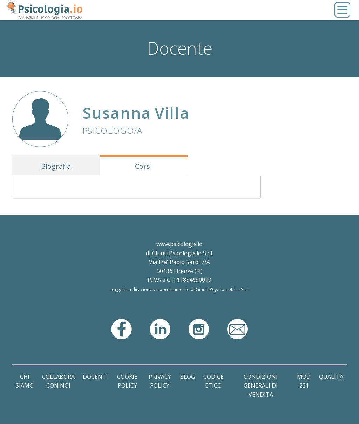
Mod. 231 (304, 381)
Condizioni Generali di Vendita (261, 385)
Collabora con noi (58, 381)
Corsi (143, 166)
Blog (187, 377)
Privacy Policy (160, 381)
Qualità (331, 377)
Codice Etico (213, 381)
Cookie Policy (127, 381)
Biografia (56, 166)
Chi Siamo (25, 381)
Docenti (95, 377)
